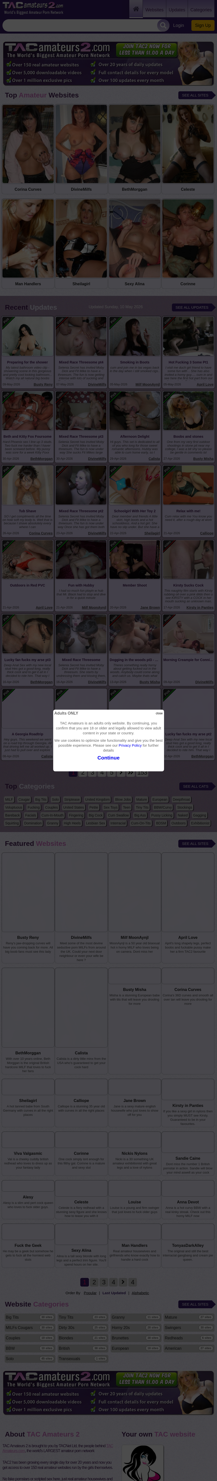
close (159, 713)
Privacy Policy (130, 745)
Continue (108, 757)
